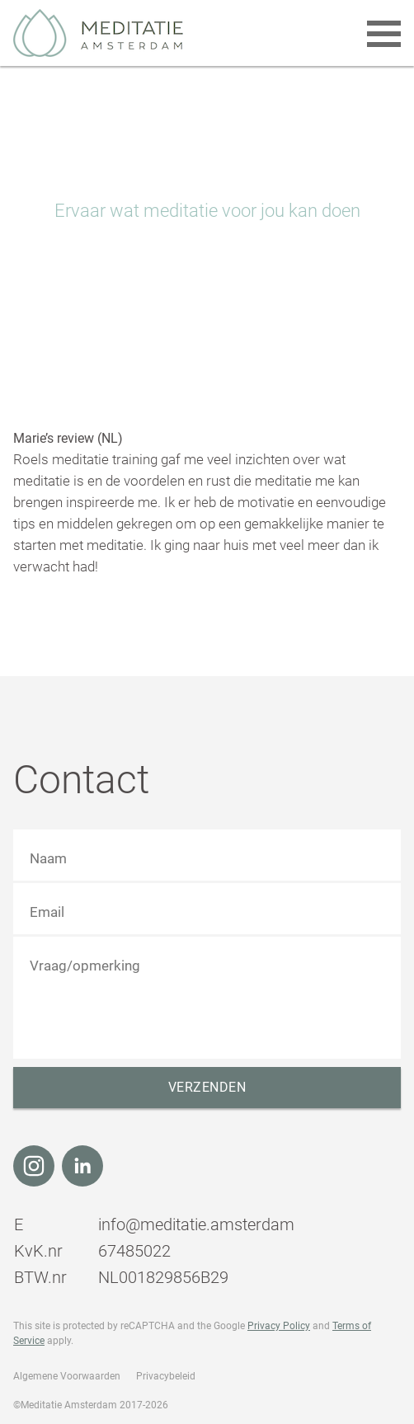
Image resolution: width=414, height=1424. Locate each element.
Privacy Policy (278, 1326)
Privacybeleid (165, 1376)
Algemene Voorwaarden (66, 1376)
